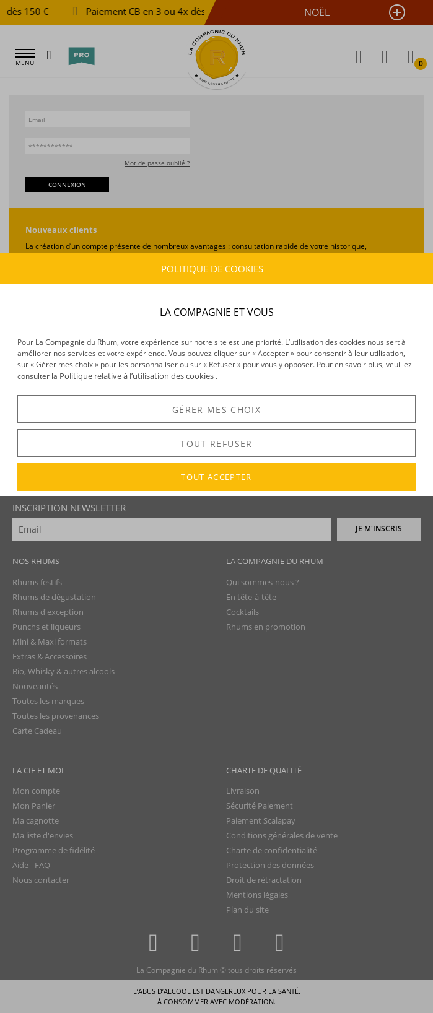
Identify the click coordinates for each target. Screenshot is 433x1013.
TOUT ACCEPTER (216, 476)
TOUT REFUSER (216, 444)
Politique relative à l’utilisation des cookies (136, 375)
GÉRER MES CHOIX (216, 409)
